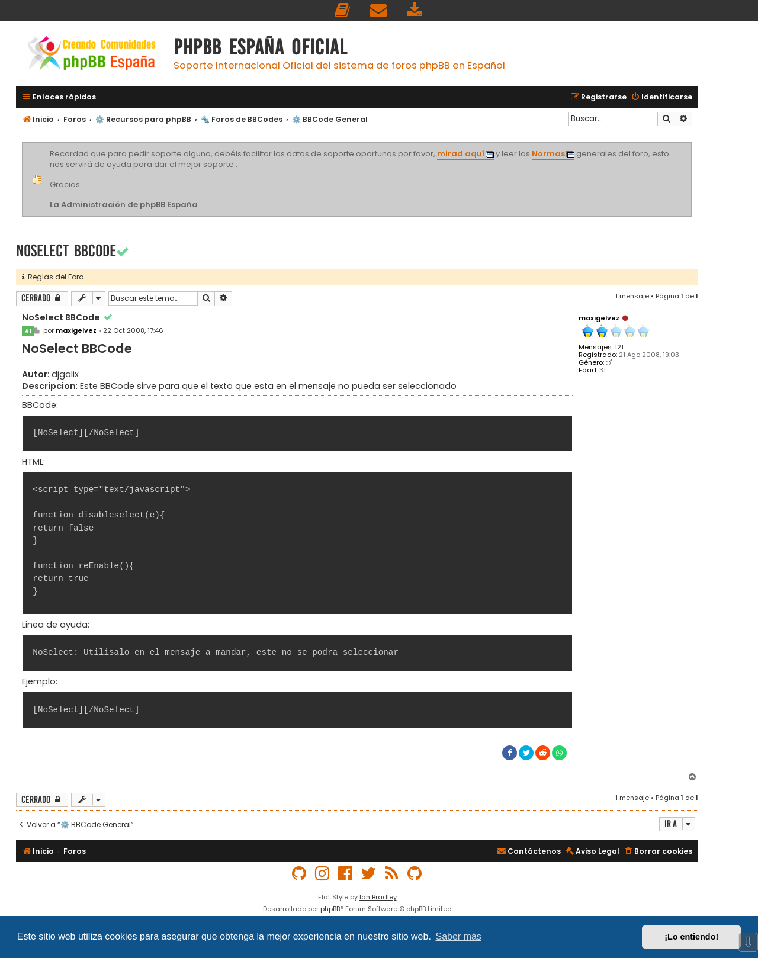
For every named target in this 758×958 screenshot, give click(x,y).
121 (619, 347)
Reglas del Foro (52, 277)
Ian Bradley (378, 897)
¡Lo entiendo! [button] (691, 936)
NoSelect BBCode (66, 251)
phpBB (330, 909)
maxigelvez (599, 318)
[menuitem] (342, 10)
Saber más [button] (458, 936)
